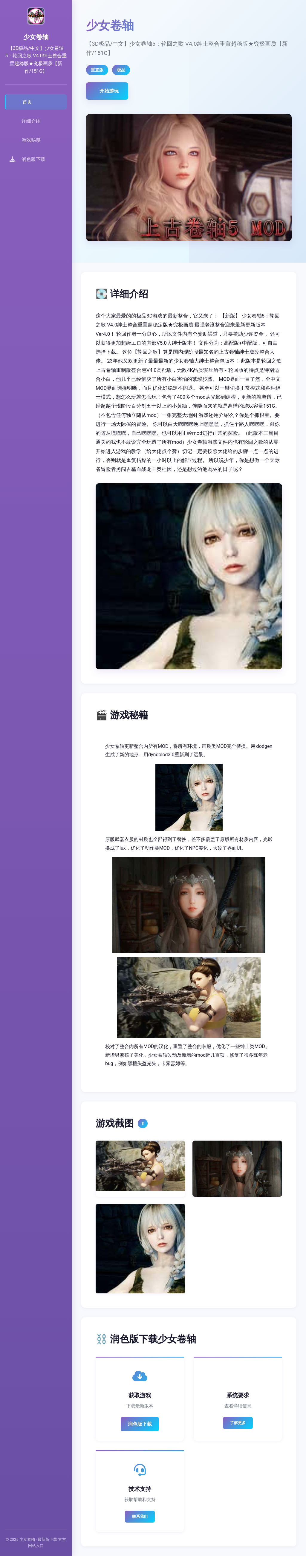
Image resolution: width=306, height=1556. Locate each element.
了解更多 (238, 1423)
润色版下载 (140, 1424)
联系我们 (140, 1516)
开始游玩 (109, 91)
